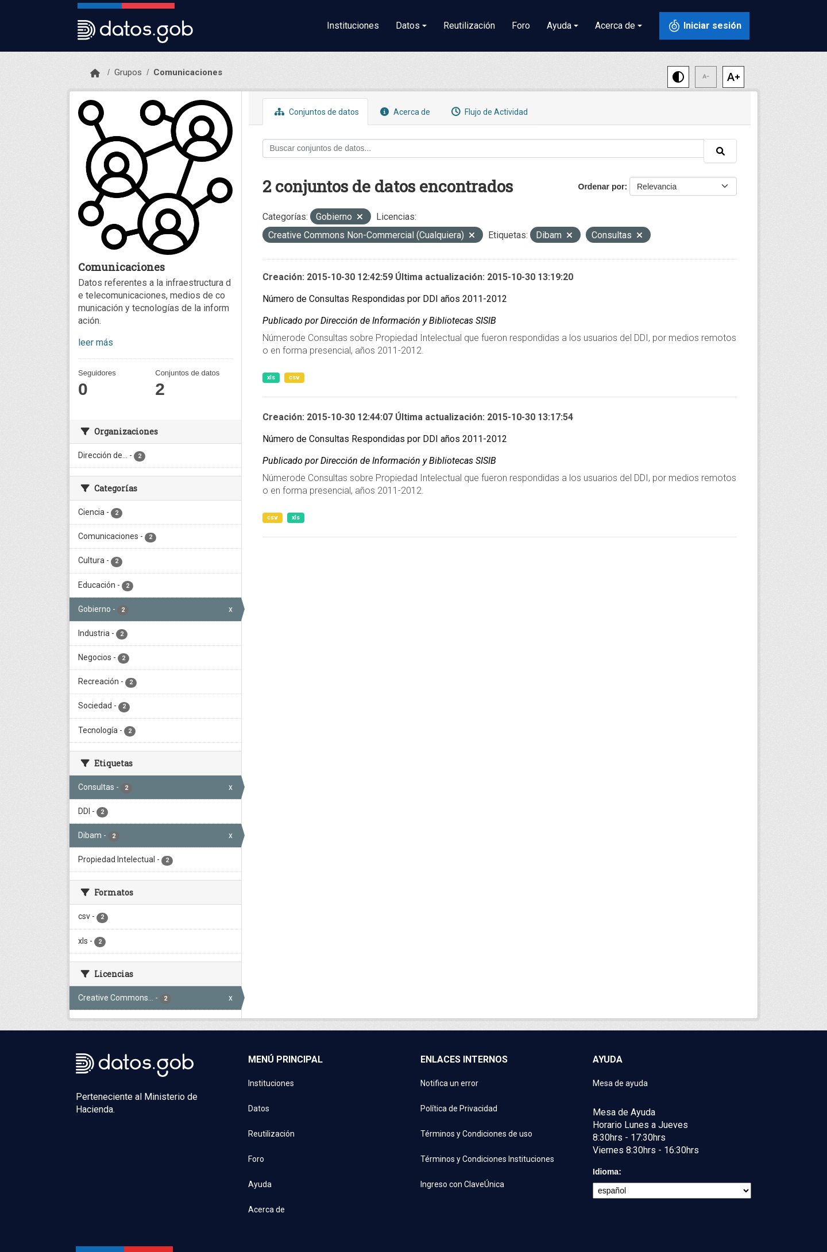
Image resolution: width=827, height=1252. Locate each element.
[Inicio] (95, 73)
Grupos (128, 72)
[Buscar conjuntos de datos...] (483, 148)
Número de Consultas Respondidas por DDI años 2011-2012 (384, 298)
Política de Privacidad (458, 1108)
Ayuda (260, 1184)
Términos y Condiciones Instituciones (487, 1159)
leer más (95, 342)
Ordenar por (601, 186)
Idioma (606, 1171)
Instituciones (353, 25)
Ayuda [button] (559, 25)
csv (294, 377)
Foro (521, 25)
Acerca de (403, 111)
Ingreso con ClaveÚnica (462, 1184)
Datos (258, 1108)
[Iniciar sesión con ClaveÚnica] (704, 26)
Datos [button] (408, 25)
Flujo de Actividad (488, 111)
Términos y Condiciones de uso (476, 1133)
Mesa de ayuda (620, 1083)
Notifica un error (449, 1083)
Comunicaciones (187, 72)
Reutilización (469, 25)
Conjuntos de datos (315, 111)
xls (271, 377)
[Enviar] (720, 151)
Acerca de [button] (615, 25)
